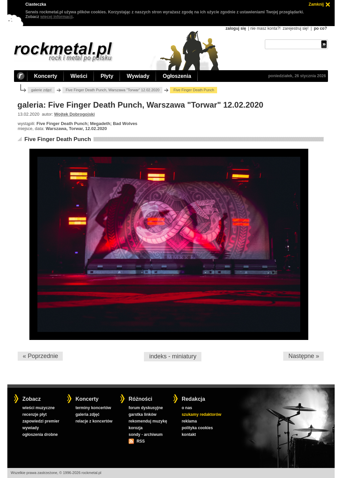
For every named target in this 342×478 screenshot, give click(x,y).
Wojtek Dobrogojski (74, 114)
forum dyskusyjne (146, 407)
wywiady (30, 428)
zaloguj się (235, 28)
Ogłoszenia (177, 76)
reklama (189, 421)
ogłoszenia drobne (40, 434)
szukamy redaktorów (201, 414)
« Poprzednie (40, 356)
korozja (136, 428)
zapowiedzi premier (40, 421)
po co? (320, 28)
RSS (141, 441)
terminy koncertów (93, 407)
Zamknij (316, 4)
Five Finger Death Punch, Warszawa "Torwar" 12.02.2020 (113, 90)
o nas (187, 407)
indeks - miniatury (172, 356)
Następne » (303, 356)
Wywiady (138, 76)
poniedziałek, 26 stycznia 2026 (297, 76)
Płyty (107, 76)
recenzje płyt (34, 414)
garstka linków (142, 414)
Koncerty (45, 76)
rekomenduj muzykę (148, 421)
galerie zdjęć (41, 90)
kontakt (189, 434)
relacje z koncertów (94, 421)
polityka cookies (197, 428)
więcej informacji (56, 16)
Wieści (78, 76)
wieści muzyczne (38, 407)
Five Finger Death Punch (57, 139)
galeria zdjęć (87, 414)
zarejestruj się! (295, 28)
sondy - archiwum (146, 434)
